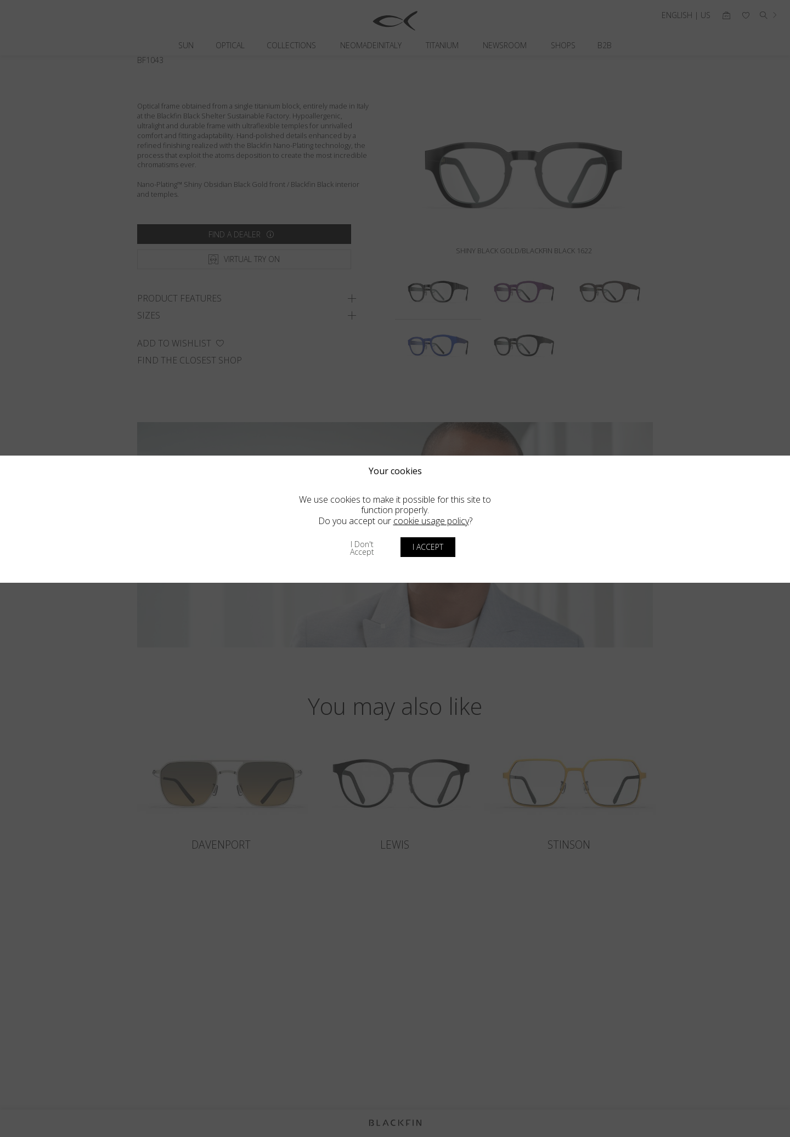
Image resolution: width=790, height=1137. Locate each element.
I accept (428, 547)
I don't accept (362, 548)
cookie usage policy (431, 521)
